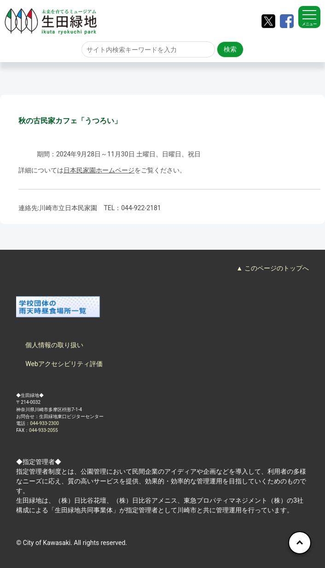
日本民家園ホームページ (99, 170)
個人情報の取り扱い (54, 345)
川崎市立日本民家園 (68, 208)
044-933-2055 (43, 430)
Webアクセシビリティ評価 (64, 363)
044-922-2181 (141, 208)
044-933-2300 (44, 423)
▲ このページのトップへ (272, 268)
